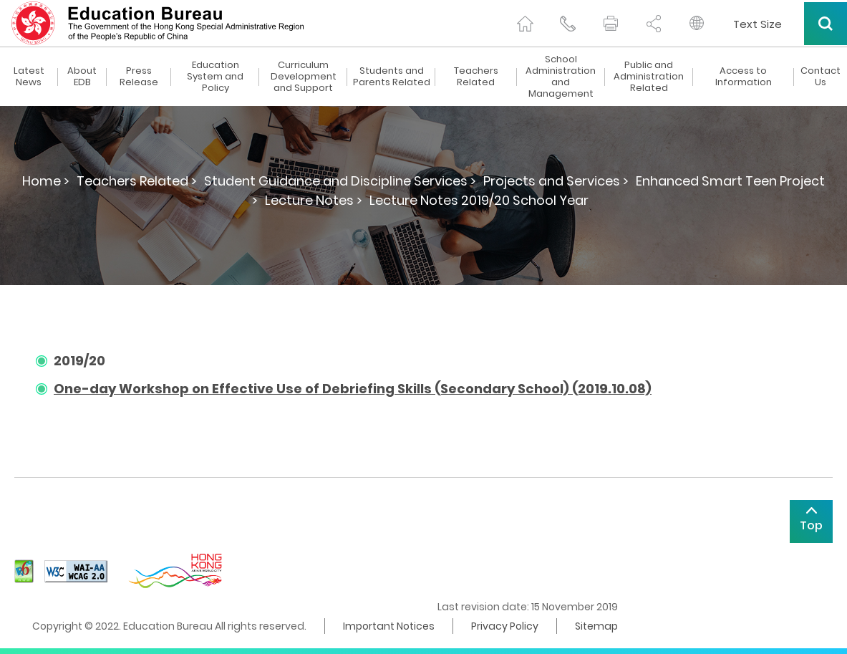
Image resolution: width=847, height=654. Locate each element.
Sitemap (596, 626)
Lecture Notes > (313, 200)
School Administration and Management (561, 77)
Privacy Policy (504, 626)
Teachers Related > (137, 181)
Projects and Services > (556, 181)
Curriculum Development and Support (304, 76)
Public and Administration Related (649, 76)
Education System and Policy (215, 76)
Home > (45, 181)
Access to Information (743, 76)
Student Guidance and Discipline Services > (340, 181)
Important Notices (389, 626)
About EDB (82, 76)
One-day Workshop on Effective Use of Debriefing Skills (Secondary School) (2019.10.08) (353, 389)
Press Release (139, 76)
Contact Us (820, 76)
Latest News (29, 76)
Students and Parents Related (391, 76)
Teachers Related (476, 76)
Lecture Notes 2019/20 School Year (479, 200)
